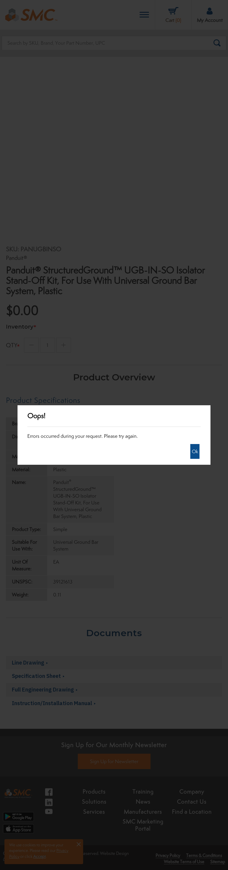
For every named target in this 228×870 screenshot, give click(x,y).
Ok (195, 451)
